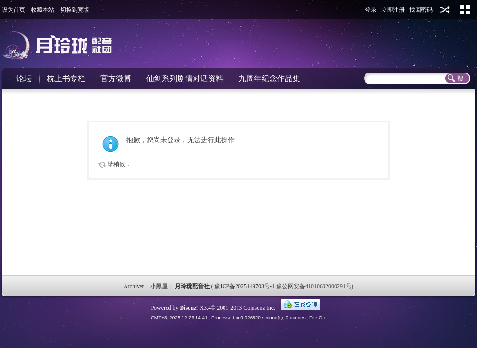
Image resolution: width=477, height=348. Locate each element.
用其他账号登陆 (445, 9)
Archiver (134, 286)
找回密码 (421, 9)
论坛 (24, 78)
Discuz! (189, 307)
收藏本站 (42, 9)
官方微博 (115, 78)
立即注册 (393, 9)
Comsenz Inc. (259, 307)
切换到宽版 (74, 9)
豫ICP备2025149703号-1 (244, 286)
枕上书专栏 (66, 78)
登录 (371, 9)
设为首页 (13, 9)
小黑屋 (159, 286)
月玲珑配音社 (192, 286)
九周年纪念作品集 (269, 78)
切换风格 (465, 9)
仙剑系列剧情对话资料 (185, 78)
